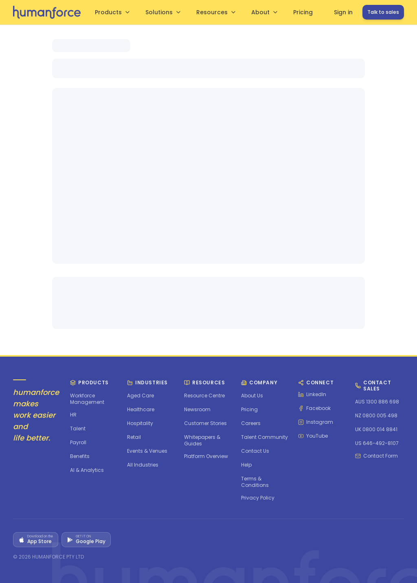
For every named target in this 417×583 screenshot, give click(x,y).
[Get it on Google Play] (86, 539)
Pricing (303, 12)
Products (113, 12)
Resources (216, 12)
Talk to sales (383, 12)
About (265, 12)
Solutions (163, 12)
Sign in (343, 12)
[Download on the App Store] (35, 539)
